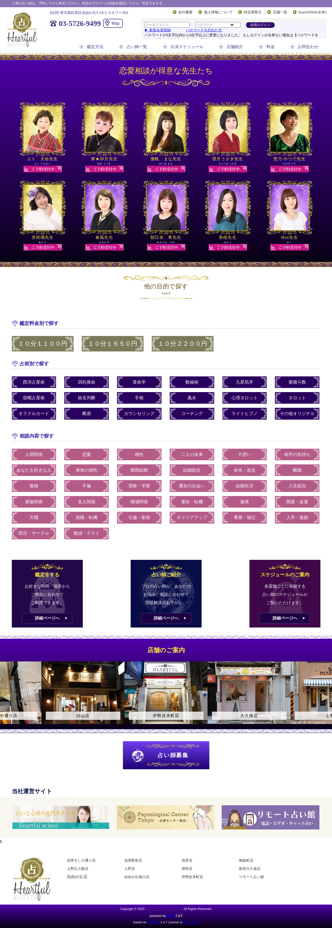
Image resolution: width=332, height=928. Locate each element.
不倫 (86, 485)
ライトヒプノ (244, 413)
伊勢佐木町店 (192, 877)
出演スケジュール (187, 47)
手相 (139, 397)
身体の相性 (86, 470)
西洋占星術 (34, 382)
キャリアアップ (192, 517)
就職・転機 (86, 517)
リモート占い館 (251, 877)
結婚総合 (192, 470)
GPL (186, 922)
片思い (244, 454)
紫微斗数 (297, 382)
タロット (297, 397)
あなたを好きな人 (33, 470)
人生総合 (297, 485)
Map (116, 23)
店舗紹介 (235, 47)
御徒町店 (246, 860)
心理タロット (244, 397)
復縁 (34, 485)
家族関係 (34, 501)
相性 (139, 454)
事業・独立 (245, 517)
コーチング (192, 413)
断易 (86, 413)
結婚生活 (244, 485)
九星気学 (244, 382)
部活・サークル (34, 533)
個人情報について (218, 12)
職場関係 (139, 501)
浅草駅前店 (133, 860)
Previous (6, 697)
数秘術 (192, 382)
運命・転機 (192, 501)
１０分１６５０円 (112, 343)
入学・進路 (297, 517)
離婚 (297, 470)
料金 (270, 47)
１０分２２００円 (182, 343)
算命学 (139, 382)
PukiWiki (153, 922)
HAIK (171, 916)
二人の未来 (192, 454)
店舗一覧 (280, 12)
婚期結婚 (139, 470)
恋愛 (86, 454)
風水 (191, 397)
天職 (34, 517)
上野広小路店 (77, 869)
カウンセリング (139, 413)
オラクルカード (34, 413)
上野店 (129, 869)
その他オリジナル (297, 413)
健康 (244, 501)
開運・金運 (297, 501)
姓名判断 (86, 397)
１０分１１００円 (42, 343)
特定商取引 (253, 12)
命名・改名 (245, 470)
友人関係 (86, 501)
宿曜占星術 (34, 397)
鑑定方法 (95, 47)
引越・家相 (139, 517)
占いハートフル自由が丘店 (164, 909)
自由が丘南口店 (136, 877)
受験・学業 (139, 485)
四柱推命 (86, 382)
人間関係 (34, 454)
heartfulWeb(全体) (312, 12)
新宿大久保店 (250, 869)
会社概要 (185, 12)
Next (325, 697)
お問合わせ (308, 47)
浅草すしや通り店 (81, 860)
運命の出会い (192, 485)
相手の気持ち (297, 454)
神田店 (187, 869)
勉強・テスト (87, 533)
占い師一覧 (137, 47)
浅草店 (187, 860)
